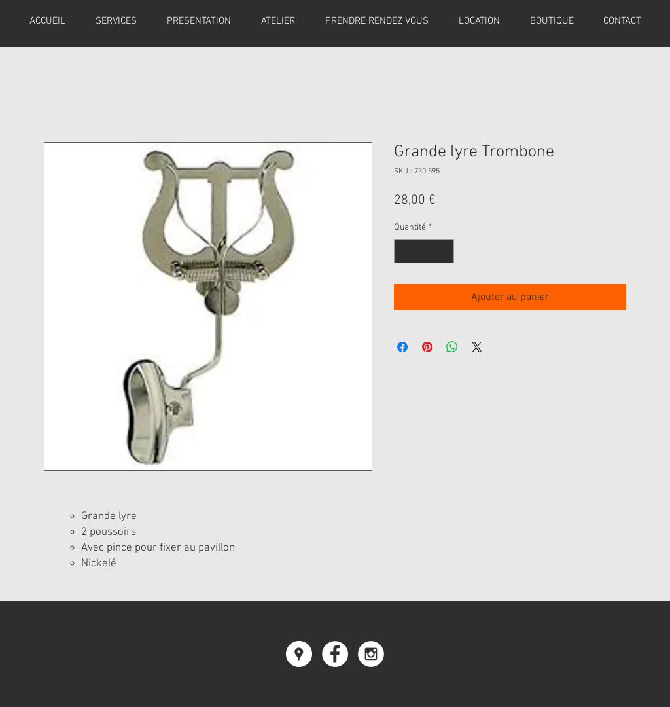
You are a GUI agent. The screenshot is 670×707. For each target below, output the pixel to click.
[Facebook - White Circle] (335, 654)
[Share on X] (477, 347)
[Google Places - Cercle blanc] (299, 654)
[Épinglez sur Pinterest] (427, 347)
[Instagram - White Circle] (371, 654)
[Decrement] (404, 251)
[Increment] (444, 251)
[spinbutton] (424, 251)
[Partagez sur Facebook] (402, 347)
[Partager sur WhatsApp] (452, 347)
